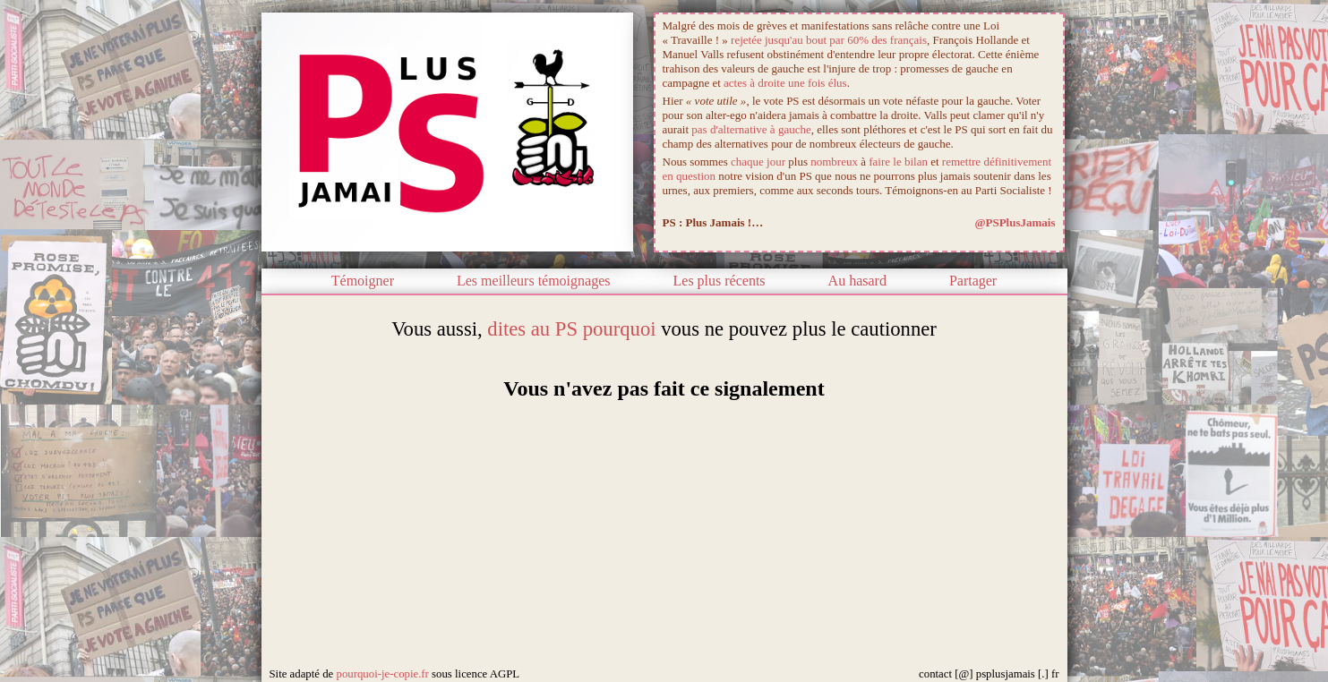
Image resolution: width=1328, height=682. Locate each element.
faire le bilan (898, 161)
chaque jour (758, 161)
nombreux (834, 161)
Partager (973, 280)
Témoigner (362, 280)
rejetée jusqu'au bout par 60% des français (829, 40)
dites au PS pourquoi (571, 329)
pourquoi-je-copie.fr (382, 674)
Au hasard (857, 280)
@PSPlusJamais (1014, 222)
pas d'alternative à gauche (750, 129)
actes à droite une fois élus (785, 83)
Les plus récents (719, 280)
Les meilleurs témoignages (534, 280)
